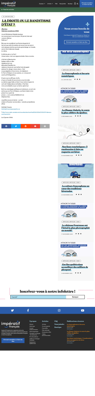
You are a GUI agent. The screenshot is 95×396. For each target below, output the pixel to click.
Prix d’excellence (34, 337)
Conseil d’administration (34, 329)
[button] (42, 3)
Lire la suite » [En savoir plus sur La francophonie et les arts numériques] (70, 329)
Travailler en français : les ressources (35, 334)
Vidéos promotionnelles (46, 335)
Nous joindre (59, 324)
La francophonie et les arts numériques (75, 75)
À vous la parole (46, 326)
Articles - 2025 (75, 70)
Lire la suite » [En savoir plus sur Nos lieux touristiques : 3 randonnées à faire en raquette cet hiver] (70, 343)
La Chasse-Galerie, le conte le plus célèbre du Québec (75, 111)
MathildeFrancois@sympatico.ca (10, 109)
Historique (32, 326)
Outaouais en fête (46, 332)
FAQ (56, 321)
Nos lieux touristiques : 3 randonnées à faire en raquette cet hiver (74, 150)
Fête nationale (45, 330)
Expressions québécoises (33, 343)
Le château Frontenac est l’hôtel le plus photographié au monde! (75, 228)
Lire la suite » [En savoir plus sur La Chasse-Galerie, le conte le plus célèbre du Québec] (70, 336)
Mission (31, 324)
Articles (66, 70)
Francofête (45, 328)
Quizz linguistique (34, 331)
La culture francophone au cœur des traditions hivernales (75, 189)
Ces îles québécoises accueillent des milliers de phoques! (74, 267)
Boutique (57, 327)
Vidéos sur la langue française (35, 339)
